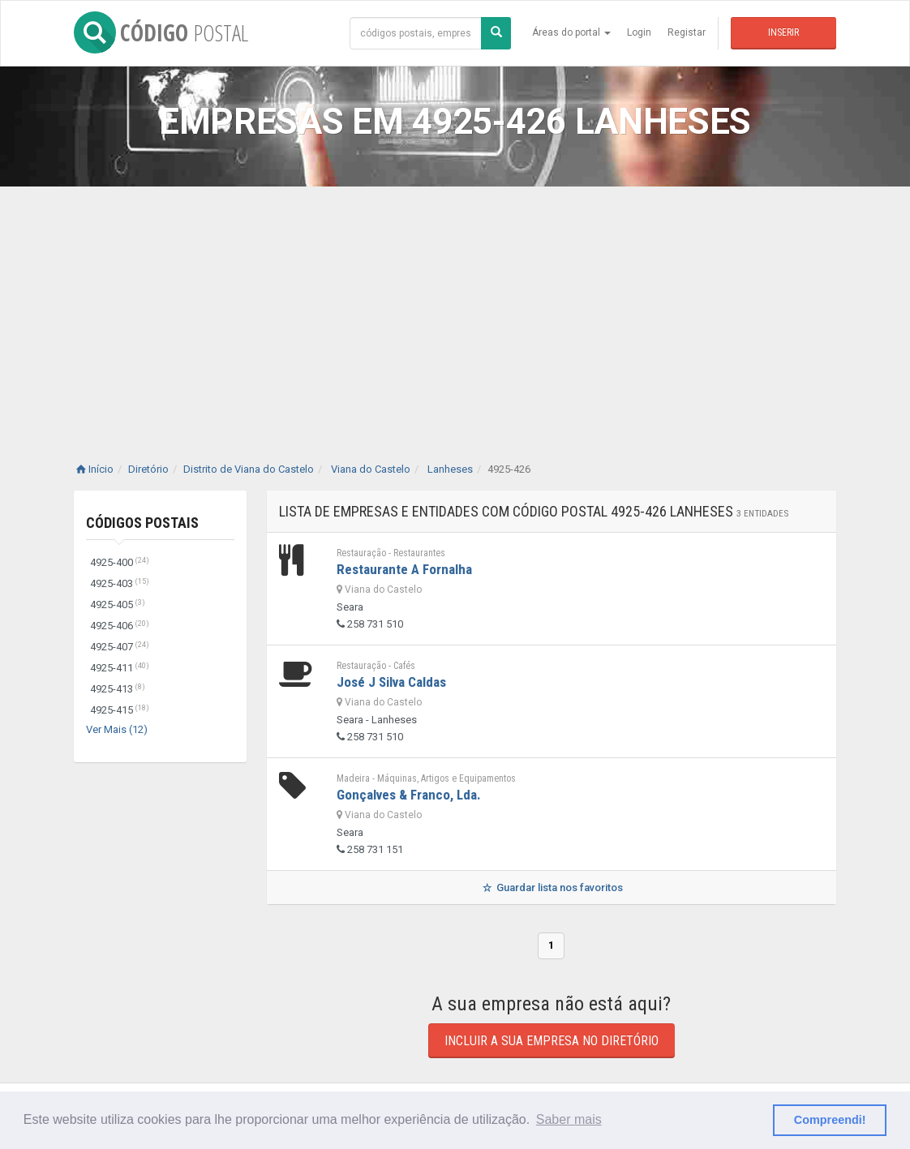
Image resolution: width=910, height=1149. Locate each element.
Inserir (783, 32)
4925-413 (117, 689)
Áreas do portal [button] (571, 32)
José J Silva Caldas (391, 682)
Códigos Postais (142, 522)
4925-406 (119, 626)
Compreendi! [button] (830, 1119)
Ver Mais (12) (117, 729)
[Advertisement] (455, 308)
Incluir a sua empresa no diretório (551, 1040)
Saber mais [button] (569, 1119)
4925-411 (119, 668)
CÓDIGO (161, 32)
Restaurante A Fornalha (404, 569)
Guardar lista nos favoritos (551, 887)
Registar (686, 32)
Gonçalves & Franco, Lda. (409, 795)
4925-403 (119, 583)
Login (639, 32)
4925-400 (119, 562)
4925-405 (117, 604)
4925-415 (119, 710)
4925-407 (119, 647)
